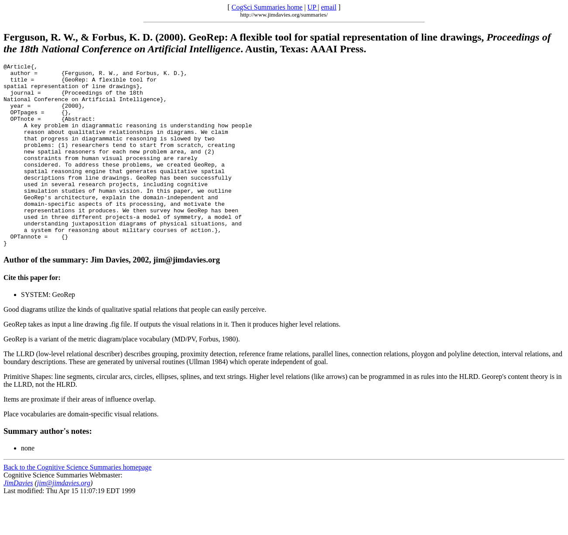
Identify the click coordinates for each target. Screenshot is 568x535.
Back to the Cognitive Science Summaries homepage (77, 504)
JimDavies (18, 519)
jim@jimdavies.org (63, 519)
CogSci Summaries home (267, 7)
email (329, 7)
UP (313, 7)
